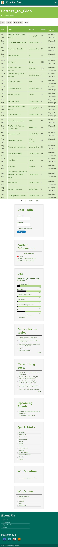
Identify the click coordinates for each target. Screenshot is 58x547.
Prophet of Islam (23, 452)
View (3, 22)
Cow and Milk (12, 182)
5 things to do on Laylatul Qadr (28, 338)
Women (21, 459)
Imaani (31, 95)
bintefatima (22, 499)
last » (37, 201)
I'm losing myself (14, 134)
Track (27, 22)
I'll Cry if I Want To (14, 114)
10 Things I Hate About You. (17, 196)
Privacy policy (7, 522)
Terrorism (21, 457)
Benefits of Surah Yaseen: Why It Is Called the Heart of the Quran (28, 378)
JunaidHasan (22, 505)
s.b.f (30, 82)
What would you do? (15, 140)
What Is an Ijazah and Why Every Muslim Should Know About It (28, 382)
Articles (9, 22)
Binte (20, 503)
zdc (30, 55)
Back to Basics (23, 439)
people (21, 441)
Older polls (22, 317)
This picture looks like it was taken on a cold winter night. (17, 174)
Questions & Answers (25, 455)
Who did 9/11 (12, 160)
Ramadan (21, 450)
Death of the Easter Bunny (17, 49)
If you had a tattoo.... (15, 82)
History (21, 443)
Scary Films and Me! (15, 153)
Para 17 (21, 348)
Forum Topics (18, 22)
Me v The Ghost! (13, 101)
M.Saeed (21, 501)
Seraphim (32, 167)
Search (5, 527)
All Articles (22, 432)
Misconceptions (23, 448)
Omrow (31, 62)
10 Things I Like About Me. (17, 42)
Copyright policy (7, 525)
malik (31, 160)
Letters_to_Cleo (9, 15)
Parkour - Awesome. (15, 189)
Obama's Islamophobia (16, 121)
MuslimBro (32, 127)
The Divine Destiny (14, 88)
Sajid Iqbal (32, 68)
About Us (5, 519)
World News (22, 434)
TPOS (31, 121)
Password (20, 222)
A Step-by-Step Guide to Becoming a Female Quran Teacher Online (29, 386)
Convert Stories (23, 437)
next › (30, 201)
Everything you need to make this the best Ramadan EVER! (29, 345)
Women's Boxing (14, 95)
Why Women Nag (14, 55)
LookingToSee (33, 134)
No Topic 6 (11, 62)
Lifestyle (21, 446)
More (39, 352)
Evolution (11, 167)
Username (20, 216)
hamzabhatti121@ (24, 496)
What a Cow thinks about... (17, 147)
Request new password (25, 228)
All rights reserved (14, 545)
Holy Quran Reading (24, 350)
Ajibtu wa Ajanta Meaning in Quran (29, 389)
